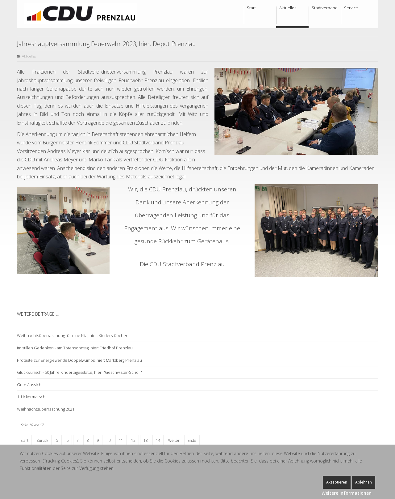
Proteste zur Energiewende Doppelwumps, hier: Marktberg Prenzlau (79, 360)
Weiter (174, 440)
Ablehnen (363, 482)
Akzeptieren (336, 482)
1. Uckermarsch (31, 396)
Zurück (42, 440)
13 (145, 440)
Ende (192, 440)
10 (109, 440)
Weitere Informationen (347, 493)
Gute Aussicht (30, 384)
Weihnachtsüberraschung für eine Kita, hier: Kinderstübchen (72, 335)
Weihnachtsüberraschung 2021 (45, 409)
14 (158, 440)
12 (133, 440)
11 (121, 440)
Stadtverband (325, 8)
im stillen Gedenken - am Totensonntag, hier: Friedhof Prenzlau (75, 348)
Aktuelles (288, 8)
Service (351, 8)
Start (251, 8)
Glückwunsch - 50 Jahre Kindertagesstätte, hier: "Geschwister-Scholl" (79, 372)
